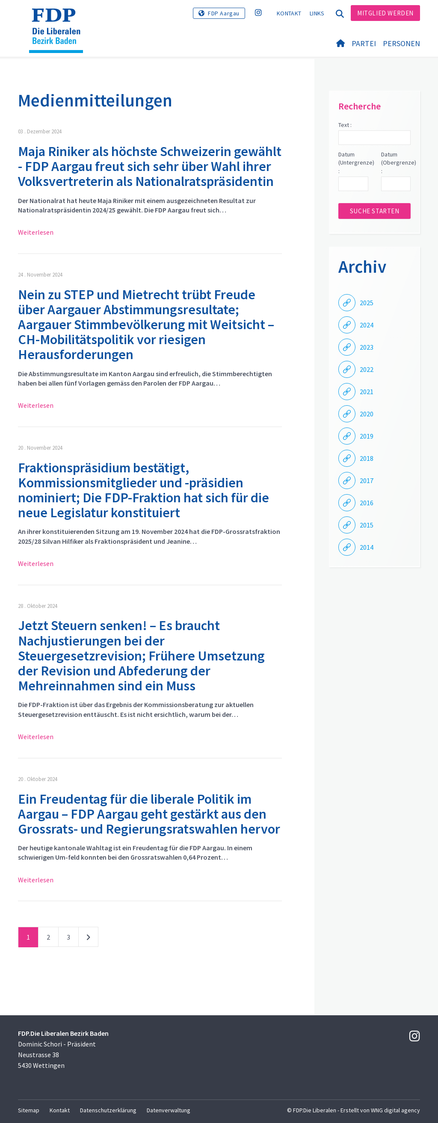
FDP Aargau (224, 13)
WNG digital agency (395, 1110)
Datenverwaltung (168, 1110)
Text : (345, 125)
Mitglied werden (385, 13)
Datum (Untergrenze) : (353, 162)
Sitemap (28, 1110)
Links (317, 13)
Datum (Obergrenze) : (396, 162)
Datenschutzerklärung (108, 1110)
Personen (401, 43)
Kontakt (289, 13)
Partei (364, 43)
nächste (88, 938)
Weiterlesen (35, 232)
